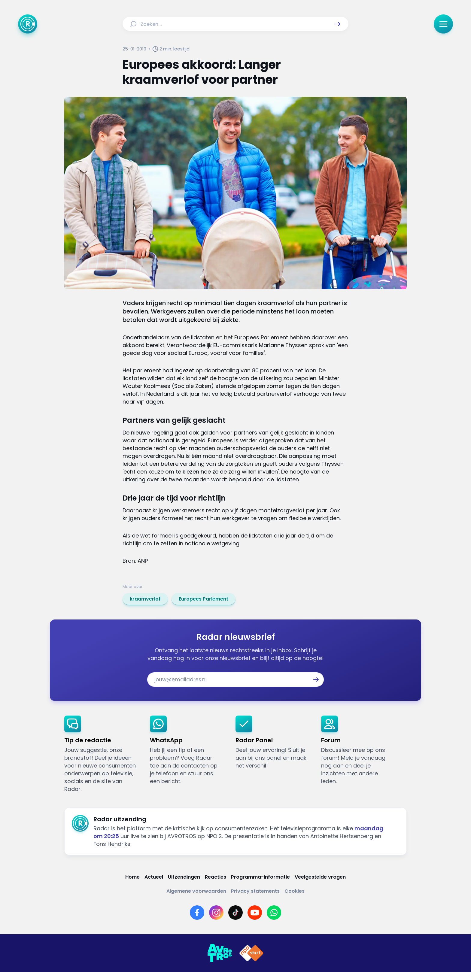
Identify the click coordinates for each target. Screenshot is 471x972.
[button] (337, 24)
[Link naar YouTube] (255, 912)
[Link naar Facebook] (197, 912)
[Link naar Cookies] (294, 891)
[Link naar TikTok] (235, 912)
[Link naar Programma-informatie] (260, 877)
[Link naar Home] (132, 877)
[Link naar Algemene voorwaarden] (196, 891)
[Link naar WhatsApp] (274, 912)
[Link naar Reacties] (215, 877)
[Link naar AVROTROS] (219, 953)
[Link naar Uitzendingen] (184, 877)
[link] (145, 599)
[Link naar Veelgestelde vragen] (320, 877)
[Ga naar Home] (27, 24)
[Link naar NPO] (251, 953)
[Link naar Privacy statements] (255, 891)
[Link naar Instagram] (216, 912)
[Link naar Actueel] (153, 877)
